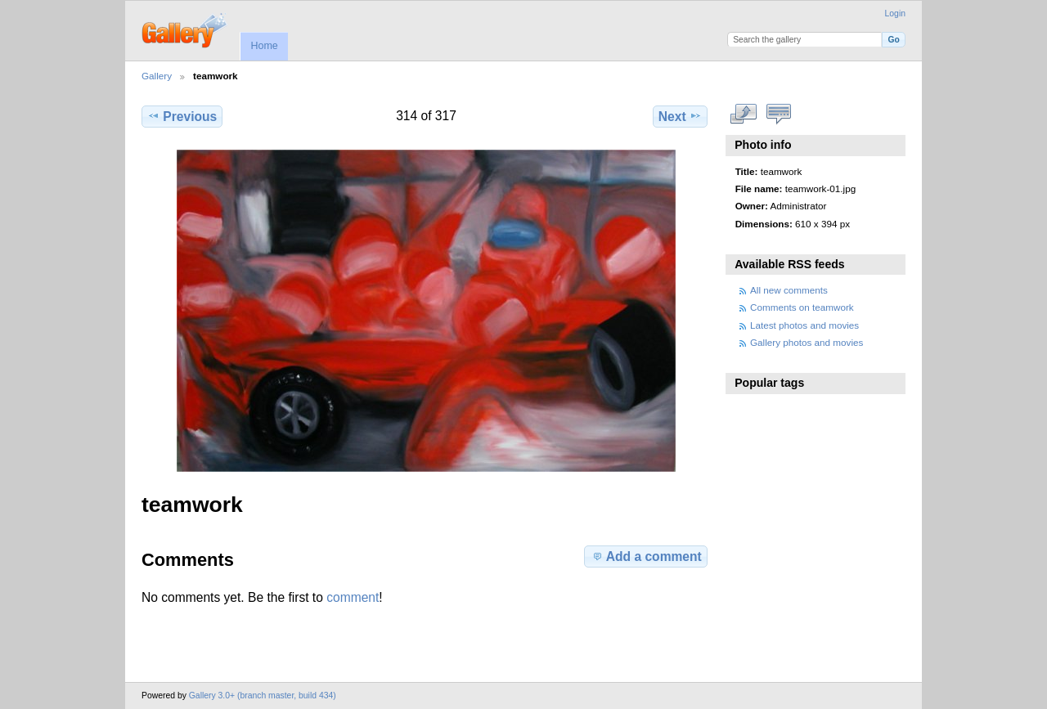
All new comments (789, 290)
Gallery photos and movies (806, 342)
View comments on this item (779, 114)
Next (680, 116)
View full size (744, 114)
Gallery (157, 75)
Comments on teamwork (802, 307)
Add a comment (646, 556)
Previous (182, 116)
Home (263, 46)
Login (895, 13)
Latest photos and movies (804, 325)
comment (352, 597)
